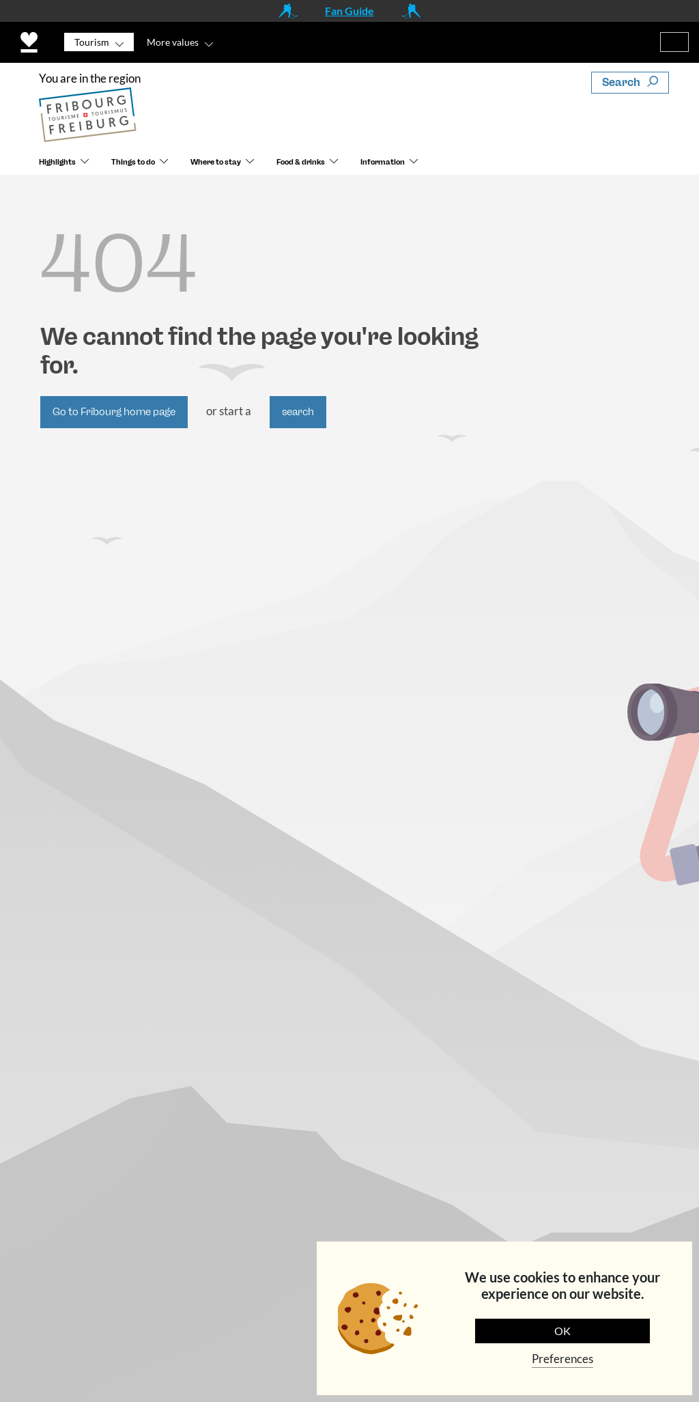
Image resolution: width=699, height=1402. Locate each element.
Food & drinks (300, 162)
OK (562, 1330)
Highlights (57, 162)
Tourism (91, 42)
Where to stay (215, 162)
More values (173, 42)
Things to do (133, 162)
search (298, 412)
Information (382, 162)
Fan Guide (349, 10)
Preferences (562, 1358)
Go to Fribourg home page (114, 412)
